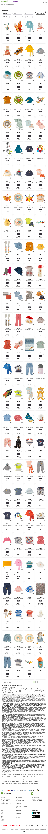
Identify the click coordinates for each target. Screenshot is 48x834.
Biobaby (14, 775)
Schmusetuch (26, 700)
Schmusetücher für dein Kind (29, 780)
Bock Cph (9, 775)
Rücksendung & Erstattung (37, 801)
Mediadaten (3, 808)
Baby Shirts (4, 775)
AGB (17, 800)
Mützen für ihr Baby (38, 775)
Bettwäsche (30, 775)
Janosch (3, 772)
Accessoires (43, 697)
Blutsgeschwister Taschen (22, 775)
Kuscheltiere (24, 768)
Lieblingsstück (34, 757)
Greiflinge (4, 780)
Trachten (2, 821)
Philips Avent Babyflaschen (7, 777)
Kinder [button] (7, 18)
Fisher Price (33, 777)
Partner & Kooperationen (6, 804)
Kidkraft (40, 771)
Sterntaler (4, 782)
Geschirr (26, 767)
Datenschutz (18, 803)
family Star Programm (5, 800)
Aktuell (17, 813)
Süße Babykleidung (36, 782)
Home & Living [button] (18, 18)
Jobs (2, 806)
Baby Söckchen (27, 784)
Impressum (18, 806)
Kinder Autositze (17, 777)
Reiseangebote (19, 818)
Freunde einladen (4, 801)
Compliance (18, 804)
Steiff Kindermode (34, 784)
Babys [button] (23, 18)
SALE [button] (4, 18)
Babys (2, 814)
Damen (2, 817)
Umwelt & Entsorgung (36, 803)
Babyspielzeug (6, 746)
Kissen (5, 767)
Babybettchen (17, 734)
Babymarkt (39, 780)
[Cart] (11, 32)
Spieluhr (39, 725)
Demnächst (18, 814)
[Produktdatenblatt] (7, 33)
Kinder (39, 757)
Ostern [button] (12, 18)
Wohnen (2, 820)
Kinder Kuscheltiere (13, 784)
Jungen (33, 746)
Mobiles (6, 729)
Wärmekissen (9, 780)
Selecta (37, 771)
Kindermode (4, 751)
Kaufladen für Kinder (26, 777)
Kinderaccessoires (5, 786)
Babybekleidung (17, 746)
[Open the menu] (3, 5)
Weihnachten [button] (29, 18)
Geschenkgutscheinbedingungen (22, 808)
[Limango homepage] (5, 1)
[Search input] (25, 5)
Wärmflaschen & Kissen (18, 780)
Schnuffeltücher (29, 782)
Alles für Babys (5, 784)
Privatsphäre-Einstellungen (21, 807)
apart (39, 724)
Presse (2, 807)
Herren (2, 819)
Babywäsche (20, 784)
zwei (18, 758)
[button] (7, 14)
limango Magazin (4, 803)
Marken (2, 823)
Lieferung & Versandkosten (37, 800)
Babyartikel (28, 689)
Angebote (3, 813)
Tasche (8, 767)
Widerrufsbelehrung (20, 801)
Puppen (6, 736)
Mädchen (28, 746)
